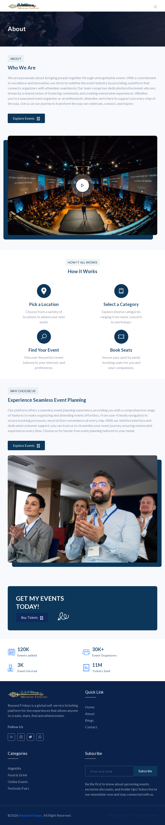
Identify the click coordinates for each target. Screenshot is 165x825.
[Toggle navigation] (155, 5)
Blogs (89, 720)
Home (89, 707)
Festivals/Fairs (18, 788)
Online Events (18, 782)
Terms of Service (145, 815)
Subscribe (145, 771)
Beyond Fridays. (31, 815)
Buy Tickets (32, 617)
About (90, 713)
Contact (91, 727)
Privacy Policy (118, 815)
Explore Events (26, 118)
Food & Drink (17, 775)
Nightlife (14, 768)
